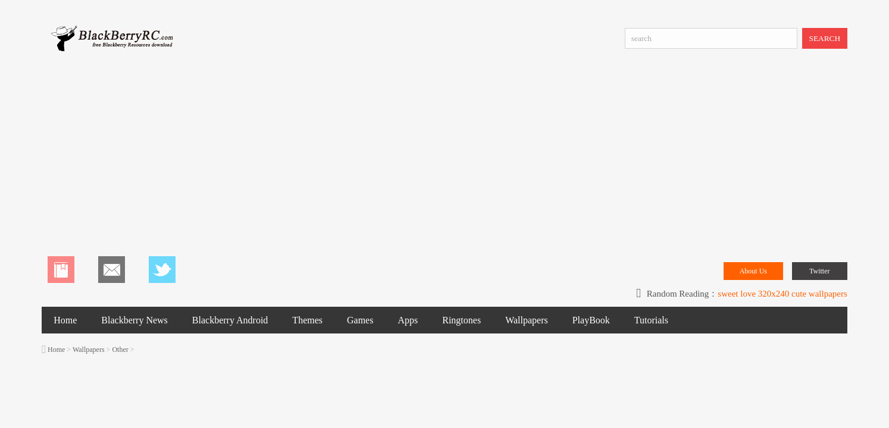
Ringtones (461, 320)
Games (360, 320)
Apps (407, 320)
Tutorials (651, 320)
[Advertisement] (444, 155)
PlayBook (591, 320)
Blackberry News (134, 320)
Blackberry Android (230, 320)
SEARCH (825, 38)
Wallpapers (526, 320)
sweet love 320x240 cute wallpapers (782, 293)
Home (65, 320)
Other (120, 349)
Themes (307, 320)
